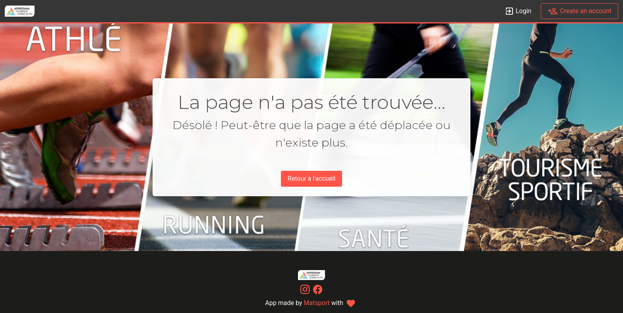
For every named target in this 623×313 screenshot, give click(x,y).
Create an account (579, 11)
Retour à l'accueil (311, 178)
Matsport (316, 303)
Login (518, 11)
